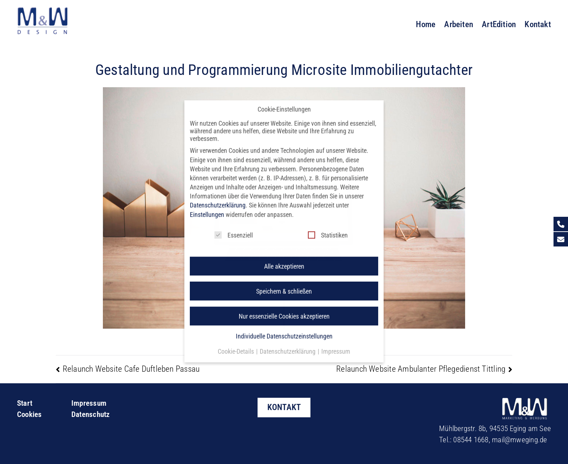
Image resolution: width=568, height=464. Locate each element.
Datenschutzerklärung (218, 198)
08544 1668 (470, 439)
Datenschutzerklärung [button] (288, 344)
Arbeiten (458, 24)
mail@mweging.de (519, 439)
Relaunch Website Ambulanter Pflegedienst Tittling (420, 369)
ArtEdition (499, 24)
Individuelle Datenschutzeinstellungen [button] (284, 329)
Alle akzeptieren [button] (284, 259)
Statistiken (328, 228)
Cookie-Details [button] (236, 344)
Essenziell (233, 228)
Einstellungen (207, 207)
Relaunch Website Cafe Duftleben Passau (131, 369)
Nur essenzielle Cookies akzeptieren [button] (284, 309)
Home (425, 24)
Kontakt (538, 24)
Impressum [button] (335, 344)
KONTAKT (284, 407)
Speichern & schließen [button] (284, 284)
